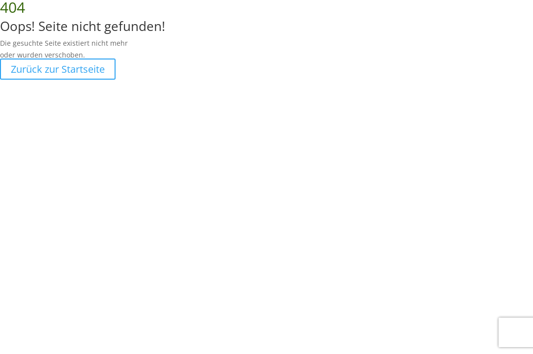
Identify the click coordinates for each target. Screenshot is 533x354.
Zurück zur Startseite (58, 69)
